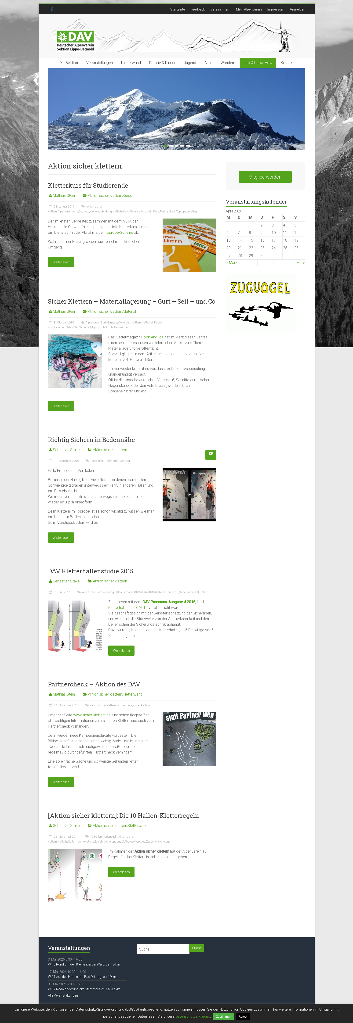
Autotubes (88, 592)
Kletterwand (131, 63)
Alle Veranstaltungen (63, 995)
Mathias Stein (64, 195)
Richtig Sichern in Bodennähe (91, 440)
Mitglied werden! (265, 177)
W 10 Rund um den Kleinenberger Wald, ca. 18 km (84, 964)
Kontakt (287, 63)
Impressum (275, 9)
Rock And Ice (152, 337)
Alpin (208, 63)
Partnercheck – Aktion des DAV (94, 684)
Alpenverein (65, 211)
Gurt (103, 322)
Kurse (127, 195)
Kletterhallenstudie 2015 (163, 592)
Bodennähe (97, 461)
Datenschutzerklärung (192, 1016)
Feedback (198, 9)
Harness (112, 322)
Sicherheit (85, 327)
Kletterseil (147, 322)
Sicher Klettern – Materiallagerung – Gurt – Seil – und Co (131, 301)
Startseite (177, 9)
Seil (76, 327)
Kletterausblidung (101, 211)
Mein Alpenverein (249, 9)
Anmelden (297, 9)
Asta (75, 211)
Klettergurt (124, 322)
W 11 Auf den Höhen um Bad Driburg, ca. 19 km (82, 977)
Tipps (95, 327)
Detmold (84, 211)
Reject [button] (243, 1016)
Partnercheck (168, 211)
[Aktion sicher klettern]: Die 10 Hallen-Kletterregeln (123, 815)
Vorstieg (192, 211)
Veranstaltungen (99, 63)
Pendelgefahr (95, 841)
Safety (69, 327)
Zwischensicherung (158, 841)
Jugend (190, 63)
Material (129, 311)
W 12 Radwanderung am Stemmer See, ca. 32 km (84, 989)
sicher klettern (141, 705)
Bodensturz (112, 461)
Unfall (103, 327)
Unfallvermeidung (118, 327)
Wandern (228, 63)
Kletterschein (145, 211)
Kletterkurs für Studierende (88, 185)
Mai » (300, 262)
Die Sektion (68, 63)
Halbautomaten (124, 592)
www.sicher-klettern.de (92, 715)
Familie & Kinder (162, 63)
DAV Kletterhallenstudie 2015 (90, 571)
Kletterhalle (119, 211)
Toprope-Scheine (119, 232)
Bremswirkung (105, 592)
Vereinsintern (220, 9)
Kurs (156, 211)
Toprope (181, 211)
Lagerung (60, 327)
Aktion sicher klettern (105, 195)
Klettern (131, 211)
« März (231, 262)
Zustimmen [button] (223, 1016)
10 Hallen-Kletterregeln (103, 836)
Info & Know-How (258, 63)
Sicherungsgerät (189, 592)
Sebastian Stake (66, 450)
